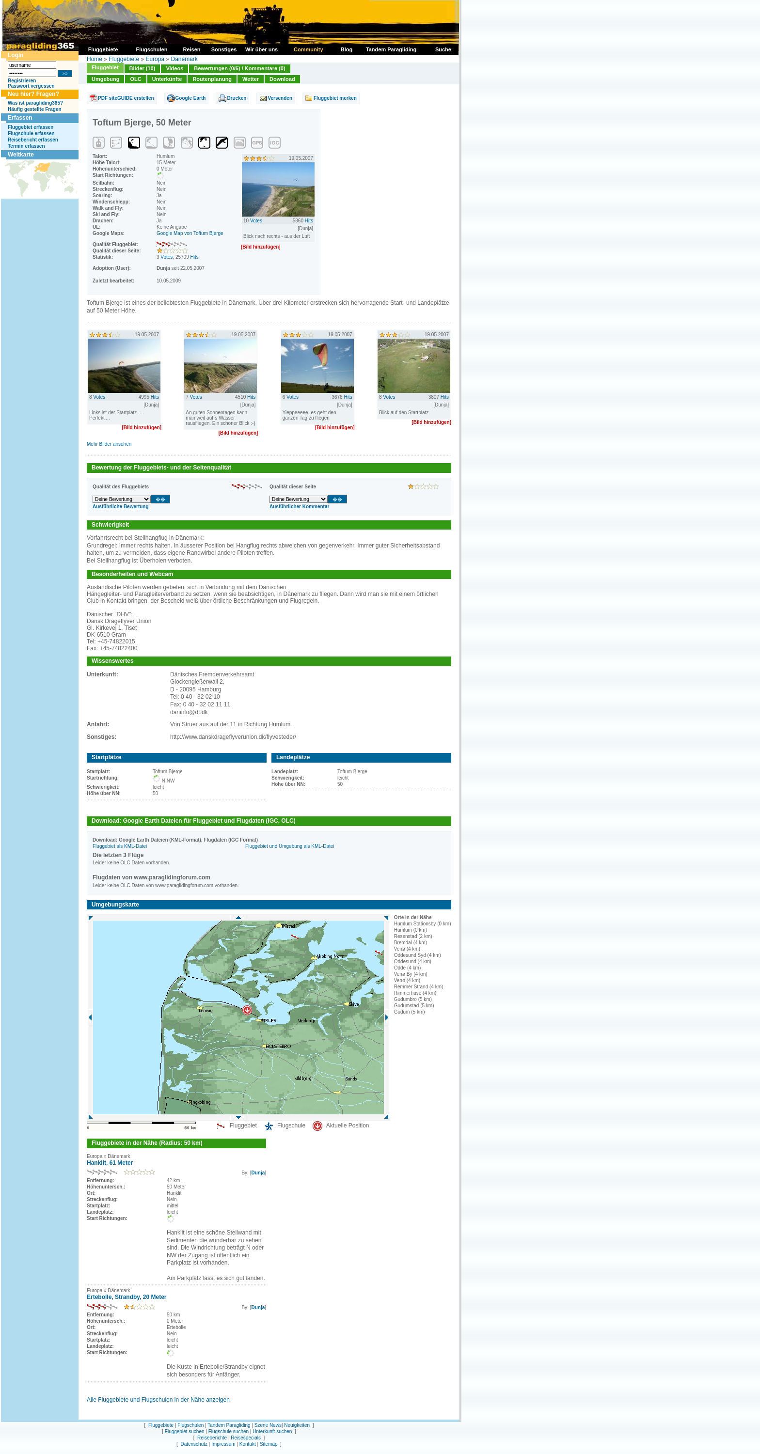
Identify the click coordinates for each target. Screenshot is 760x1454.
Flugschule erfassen (31, 133)
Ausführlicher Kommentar (299, 506)
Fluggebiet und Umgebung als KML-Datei (289, 846)
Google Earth (190, 98)
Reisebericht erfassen (33, 139)
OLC (135, 79)
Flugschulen (190, 1425)
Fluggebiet (105, 67)
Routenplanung (212, 79)
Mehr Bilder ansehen (109, 444)
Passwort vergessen (31, 86)
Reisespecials (246, 1437)
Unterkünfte (167, 79)
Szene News (268, 1425)
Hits (194, 257)
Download (282, 79)
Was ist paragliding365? (35, 103)
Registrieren (22, 80)
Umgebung (105, 79)
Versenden (280, 98)
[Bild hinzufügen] (261, 247)
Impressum (223, 1444)
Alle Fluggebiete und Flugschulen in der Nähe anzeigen (158, 1399)
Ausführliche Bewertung (121, 506)
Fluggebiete (124, 59)
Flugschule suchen (228, 1431)
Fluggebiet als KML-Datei (120, 846)
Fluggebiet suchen (185, 1431)
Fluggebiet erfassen (30, 127)
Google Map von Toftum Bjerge (190, 233)
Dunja (258, 1172)
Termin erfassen (26, 146)
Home (94, 59)
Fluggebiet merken (335, 98)
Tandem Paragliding (228, 1425)
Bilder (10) (142, 68)
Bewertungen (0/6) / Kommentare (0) (239, 68)
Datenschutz (193, 1444)
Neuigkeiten (297, 1425)
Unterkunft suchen (272, 1431)
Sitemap (269, 1444)
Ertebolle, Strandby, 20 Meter (127, 1297)
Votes (166, 257)
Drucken (236, 98)
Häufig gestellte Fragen (35, 109)
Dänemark (184, 59)
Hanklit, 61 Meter (110, 1162)
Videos (174, 68)
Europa (154, 59)
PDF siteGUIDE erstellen (126, 98)
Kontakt (247, 1444)
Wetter (250, 79)
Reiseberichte (212, 1437)
